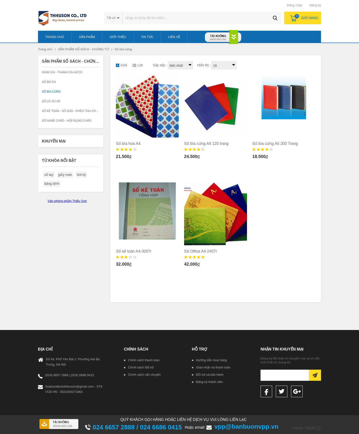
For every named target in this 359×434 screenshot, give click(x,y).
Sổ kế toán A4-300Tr (133, 251)
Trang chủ (45, 49)
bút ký (81, 175)
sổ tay (48, 175)
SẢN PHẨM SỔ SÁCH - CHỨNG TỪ (83, 49)
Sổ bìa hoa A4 (128, 144)
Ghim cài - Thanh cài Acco (62, 72)
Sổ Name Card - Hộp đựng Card (66, 120)
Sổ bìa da (49, 82)
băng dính (51, 184)
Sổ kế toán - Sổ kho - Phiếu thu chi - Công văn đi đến (83, 111)
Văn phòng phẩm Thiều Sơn (67, 201)
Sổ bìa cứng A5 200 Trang (275, 144)
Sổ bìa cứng (123, 49)
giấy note (65, 175)
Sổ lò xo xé (51, 101)
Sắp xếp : (160, 65)
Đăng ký (315, 5)
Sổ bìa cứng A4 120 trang (206, 144)
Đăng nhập (294, 5)
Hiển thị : (204, 65)
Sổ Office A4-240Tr (200, 251)
